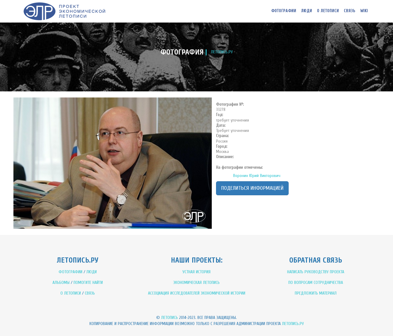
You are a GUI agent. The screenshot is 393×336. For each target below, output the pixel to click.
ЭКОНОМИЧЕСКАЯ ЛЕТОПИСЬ (196, 282)
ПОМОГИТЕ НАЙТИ (88, 282)
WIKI (364, 11)
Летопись (169, 317)
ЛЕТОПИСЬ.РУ (222, 52)
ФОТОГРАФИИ (70, 271)
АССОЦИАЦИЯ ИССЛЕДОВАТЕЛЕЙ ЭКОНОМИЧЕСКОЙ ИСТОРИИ (196, 293)
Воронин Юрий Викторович (256, 175)
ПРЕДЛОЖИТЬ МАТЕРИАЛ (316, 293)
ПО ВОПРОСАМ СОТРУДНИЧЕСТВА (315, 282)
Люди (306, 11)
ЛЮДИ (91, 271)
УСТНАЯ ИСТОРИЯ (196, 271)
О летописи (328, 11)
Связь (349, 11)
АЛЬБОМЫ (61, 282)
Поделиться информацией (252, 188)
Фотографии (283, 11)
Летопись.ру (293, 323)
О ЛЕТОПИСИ (70, 293)
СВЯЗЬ (90, 293)
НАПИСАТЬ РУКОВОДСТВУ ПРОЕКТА (315, 271)
